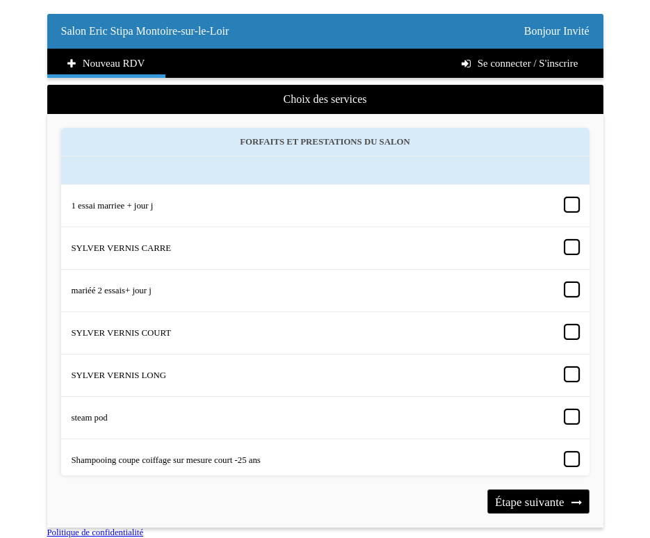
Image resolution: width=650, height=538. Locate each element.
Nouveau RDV (106, 63)
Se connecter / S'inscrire (520, 63)
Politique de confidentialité (95, 532)
